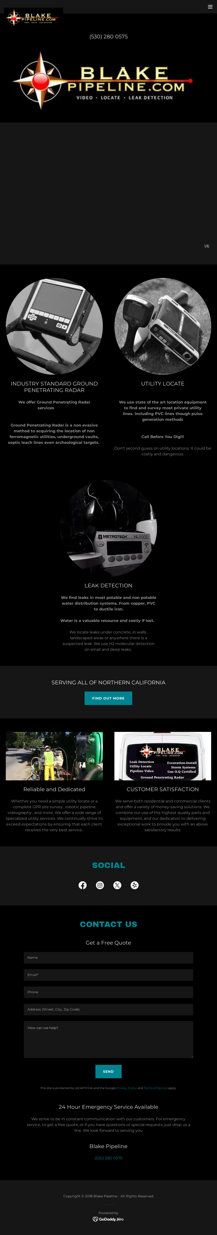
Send (108, 1071)
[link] (33, 10)
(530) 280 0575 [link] (108, 36)
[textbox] (108, 958)
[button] (210, 7)
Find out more (108, 698)
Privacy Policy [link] (126, 1088)
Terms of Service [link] (155, 1088)
